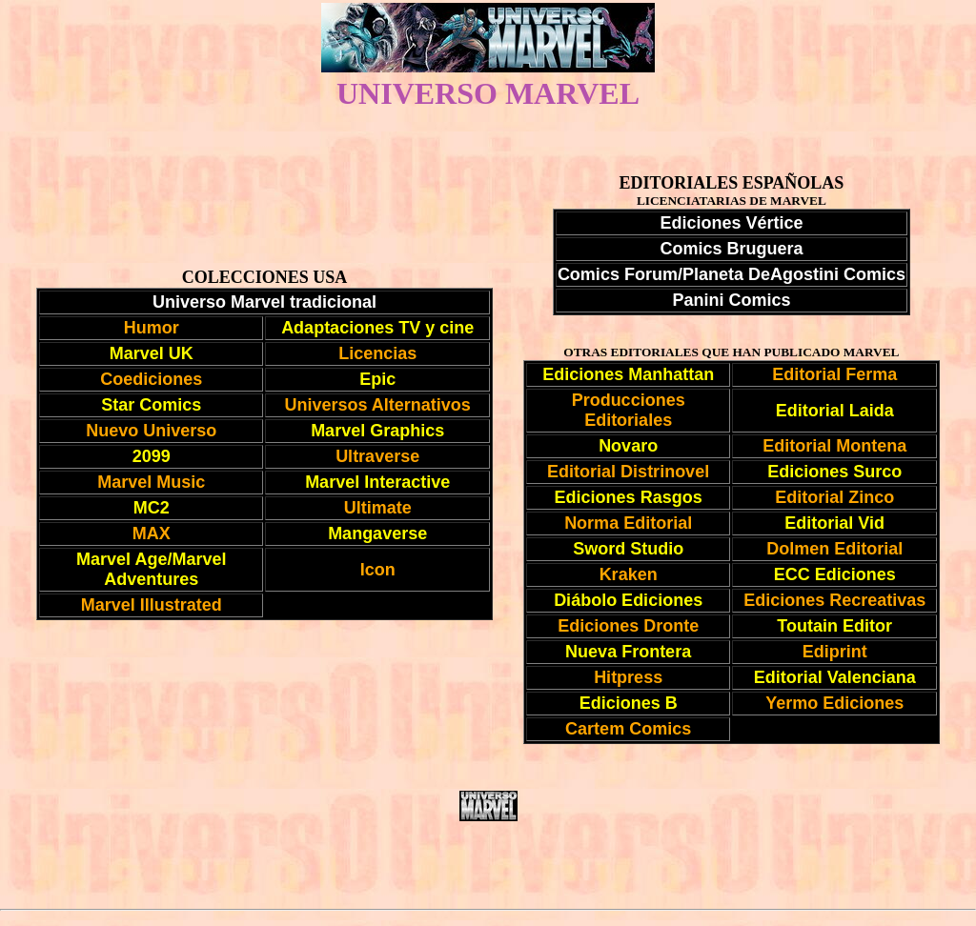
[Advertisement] (488, 865)
